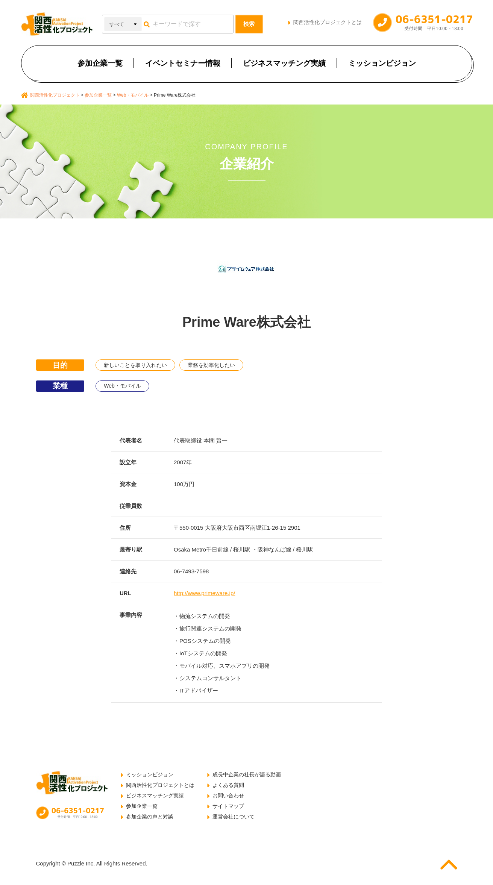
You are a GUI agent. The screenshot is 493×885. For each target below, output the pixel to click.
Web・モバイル (122, 386)
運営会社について (233, 817)
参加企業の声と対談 (149, 817)
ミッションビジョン (382, 63)
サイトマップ (228, 806)
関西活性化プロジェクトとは (327, 22)
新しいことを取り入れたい (135, 365)
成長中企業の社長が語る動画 (246, 774)
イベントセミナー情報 (182, 63)
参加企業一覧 (100, 63)
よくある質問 (228, 785)
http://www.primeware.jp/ (204, 593)
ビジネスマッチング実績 (284, 63)
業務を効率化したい (211, 365)
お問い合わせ (228, 796)
